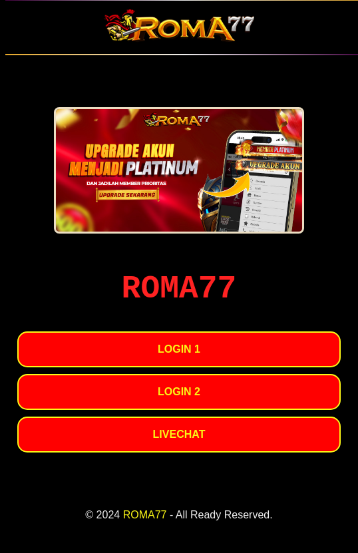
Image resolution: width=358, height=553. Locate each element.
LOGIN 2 (179, 391)
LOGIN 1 (179, 349)
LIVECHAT (179, 434)
